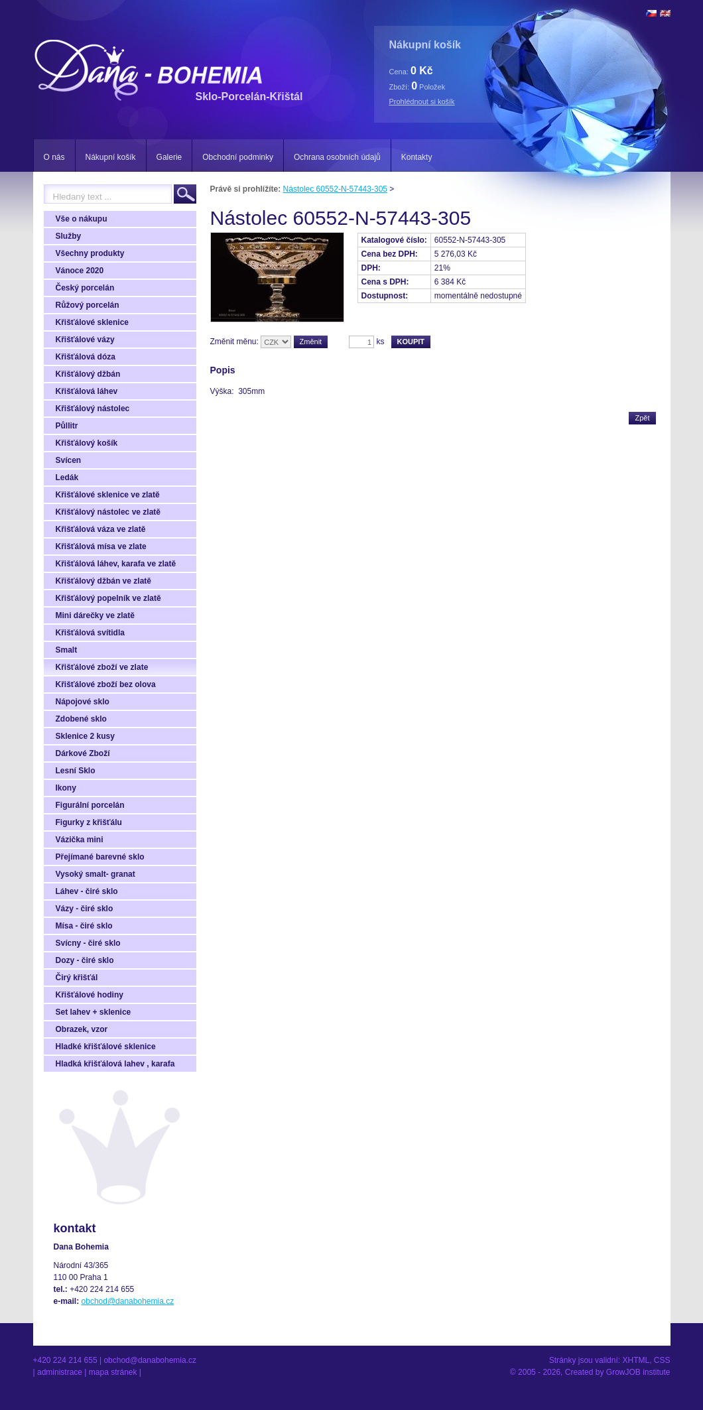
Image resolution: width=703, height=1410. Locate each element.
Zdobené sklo (81, 719)
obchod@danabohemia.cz (128, 1301)
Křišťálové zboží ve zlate (102, 667)
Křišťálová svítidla (90, 632)
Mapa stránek (113, 1372)
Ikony (66, 788)
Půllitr (67, 425)
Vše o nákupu (81, 219)
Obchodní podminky (237, 157)
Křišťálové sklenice (92, 322)
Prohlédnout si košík (422, 101)
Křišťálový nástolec (93, 408)
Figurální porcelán (90, 805)
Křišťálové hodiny (89, 994)
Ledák (67, 477)
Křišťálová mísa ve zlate (101, 546)
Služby (69, 236)
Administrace (59, 1372)
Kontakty (416, 157)
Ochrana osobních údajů (337, 157)
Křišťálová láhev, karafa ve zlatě (116, 563)
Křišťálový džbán (88, 374)
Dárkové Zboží (83, 753)
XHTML (635, 1360)
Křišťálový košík (87, 443)
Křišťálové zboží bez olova (106, 684)
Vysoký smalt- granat (95, 874)
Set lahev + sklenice (93, 1012)
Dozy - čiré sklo (85, 960)
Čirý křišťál (77, 977)
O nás (54, 157)
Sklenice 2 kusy (85, 736)
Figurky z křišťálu (89, 822)
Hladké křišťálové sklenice (106, 1046)
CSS (662, 1360)
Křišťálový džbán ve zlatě (103, 581)
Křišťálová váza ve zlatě (101, 529)
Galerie (169, 157)
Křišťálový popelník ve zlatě (108, 598)
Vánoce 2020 (80, 270)
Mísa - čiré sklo (84, 925)
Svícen (69, 460)
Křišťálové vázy (85, 339)
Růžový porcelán (87, 305)
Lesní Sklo (76, 770)
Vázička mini (79, 839)
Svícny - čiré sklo (88, 943)
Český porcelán (85, 287)
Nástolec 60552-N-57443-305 (335, 189)
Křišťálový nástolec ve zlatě (108, 512)
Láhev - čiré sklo (87, 891)
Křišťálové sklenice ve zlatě (108, 494)
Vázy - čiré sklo (84, 908)
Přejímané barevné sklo (100, 857)
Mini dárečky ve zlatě (95, 615)
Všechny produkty (90, 253)
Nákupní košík (111, 157)
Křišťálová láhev (87, 391)
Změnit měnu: (234, 341)
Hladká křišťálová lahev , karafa (115, 1063)
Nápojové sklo (82, 701)
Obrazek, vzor (82, 1029)
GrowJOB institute (638, 1372)
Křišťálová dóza (85, 356)
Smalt (67, 650)
